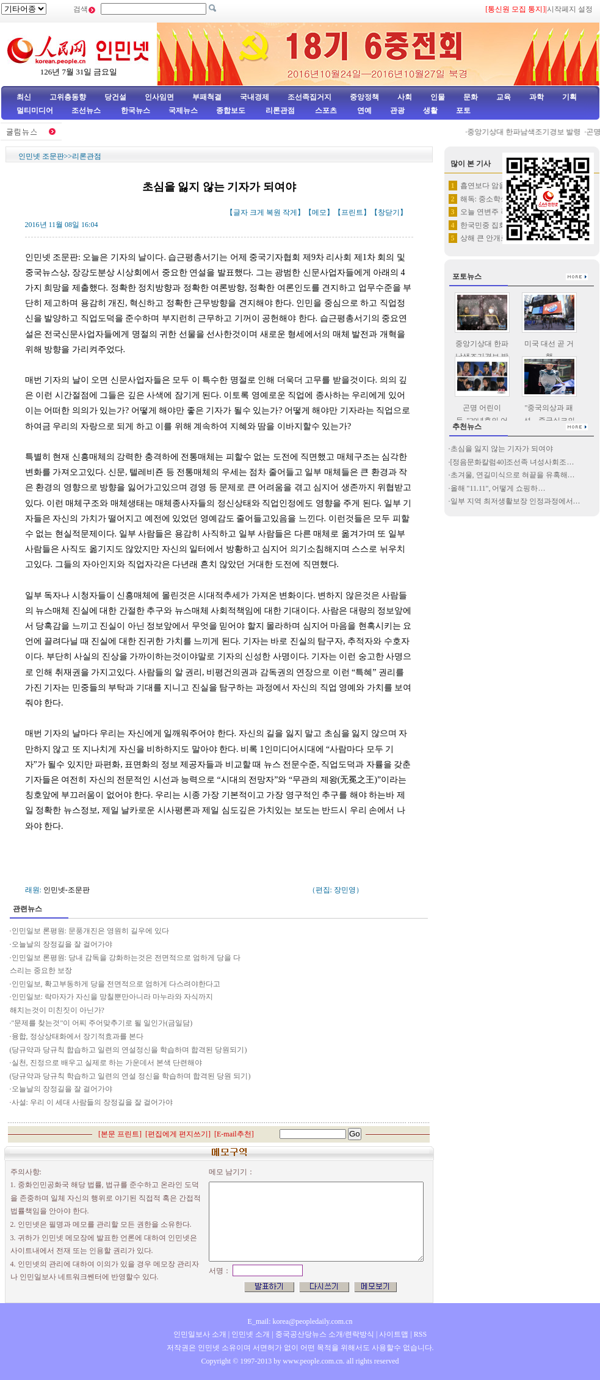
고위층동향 (67, 97)
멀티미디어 (34, 110)
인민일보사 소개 (199, 1334)
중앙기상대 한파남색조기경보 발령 (530, 132)
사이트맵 (393, 1334)
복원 (273, 212)
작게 (290, 212)
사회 (404, 97)
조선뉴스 (87, 110)
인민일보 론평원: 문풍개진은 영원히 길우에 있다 (90, 931)
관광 (397, 110)
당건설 (115, 97)
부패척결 (207, 97)
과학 (536, 97)
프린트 (352, 212)
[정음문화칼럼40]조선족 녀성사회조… (512, 462)
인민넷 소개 (250, 1334)
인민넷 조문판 (41, 156)
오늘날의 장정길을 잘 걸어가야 (62, 944)
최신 (23, 97)
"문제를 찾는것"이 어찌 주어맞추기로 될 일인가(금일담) (102, 1023)
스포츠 (325, 110)
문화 (470, 97)
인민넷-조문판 (66, 890)
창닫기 (389, 212)
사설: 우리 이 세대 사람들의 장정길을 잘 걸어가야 (92, 1102)
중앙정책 (364, 97)
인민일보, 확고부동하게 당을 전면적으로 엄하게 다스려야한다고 (116, 984)
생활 (430, 110)
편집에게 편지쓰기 (178, 1134)
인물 (437, 97)
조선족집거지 (309, 97)
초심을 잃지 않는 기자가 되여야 (501, 448)
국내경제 (254, 97)
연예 (363, 110)
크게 (257, 212)
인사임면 (159, 97)
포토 (463, 110)
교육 (503, 97)
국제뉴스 (183, 110)
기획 (569, 97)
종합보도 (230, 110)
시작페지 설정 (570, 9)
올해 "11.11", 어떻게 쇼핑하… (498, 488)
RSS (420, 1334)
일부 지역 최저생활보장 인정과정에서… (515, 501)
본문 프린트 (120, 1134)
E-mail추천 (234, 1134)
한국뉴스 (135, 110)
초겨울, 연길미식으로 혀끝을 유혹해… (512, 475)
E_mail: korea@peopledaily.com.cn (300, 1321)
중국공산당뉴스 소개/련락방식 (324, 1334)
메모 (319, 212)
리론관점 (280, 110)
